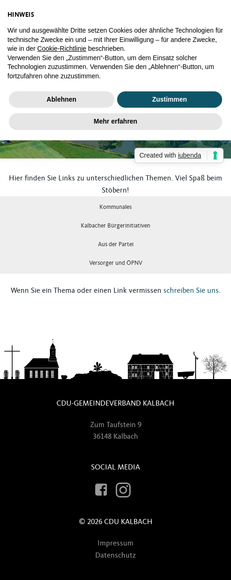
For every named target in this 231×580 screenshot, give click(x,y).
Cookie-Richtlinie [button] (61, 48)
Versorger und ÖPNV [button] (115, 263)
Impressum (115, 543)
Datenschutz (115, 555)
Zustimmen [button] (169, 99)
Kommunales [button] (115, 207)
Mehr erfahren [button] (115, 121)
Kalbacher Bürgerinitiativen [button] (115, 225)
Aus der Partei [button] (115, 244)
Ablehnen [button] (62, 99)
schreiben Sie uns (191, 290)
